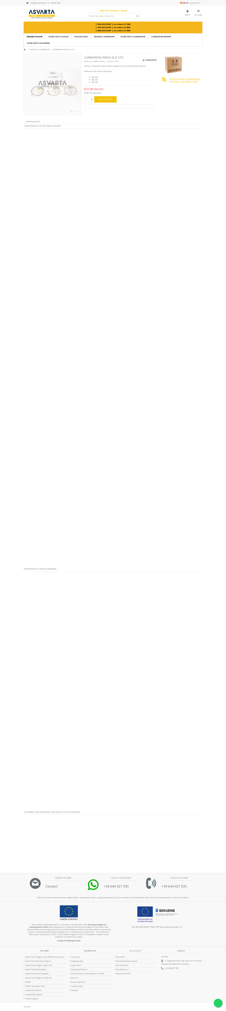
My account (135, 951)
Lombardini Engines (33, 994)
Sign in (187, 14)
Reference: (88, 61)
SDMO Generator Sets (35, 986)
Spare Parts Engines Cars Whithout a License (44, 957)
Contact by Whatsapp (121, 878)
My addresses (122, 969)
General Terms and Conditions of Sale (87, 973)
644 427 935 (54, 3)
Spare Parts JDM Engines (36, 969)
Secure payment (78, 982)
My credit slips (122, 965)
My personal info (123, 973)
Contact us (75, 957)
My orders (120, 957)
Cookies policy (77, 986)
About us (74, 978)
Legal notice (76, 965)
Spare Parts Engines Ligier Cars (38, 965)
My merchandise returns (127, 961)
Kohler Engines (31, 998)
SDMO (28, 982)
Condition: (111, 61)
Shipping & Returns (79, 969)
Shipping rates (77, 961)
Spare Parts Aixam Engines (37, 973)
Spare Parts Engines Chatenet (38, 978)
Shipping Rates (33, 121)
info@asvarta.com (36, 3)
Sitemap (74, 990)
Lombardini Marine (33, 990)
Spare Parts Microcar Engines (38, 961)
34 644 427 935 (172, 968)
